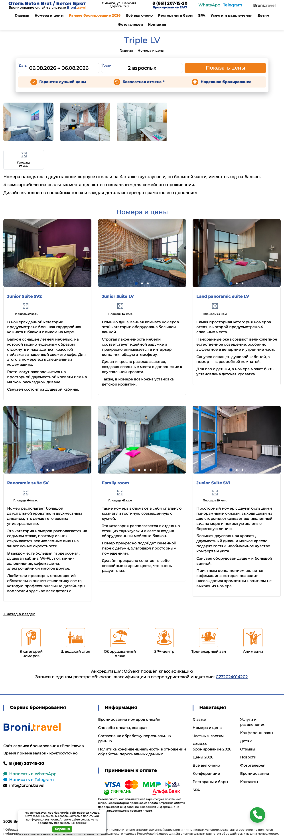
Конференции (206, 774)
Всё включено (139, 15)
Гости (107, 66)
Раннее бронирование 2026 (95, 15)
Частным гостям (208, 736)
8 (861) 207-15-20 (169, 3)
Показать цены (225, 68)
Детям (263, 15)
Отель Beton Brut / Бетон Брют (47, 3)
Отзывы (247, 749)
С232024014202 (232, 676)
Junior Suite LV (118, 296)
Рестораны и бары (175, 15)
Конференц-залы (256, 733)
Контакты (157, 24)
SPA (201, 15)
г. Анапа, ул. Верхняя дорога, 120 (119, 5)
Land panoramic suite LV (222, 296)
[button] (38, 283)
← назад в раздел (19, 614)
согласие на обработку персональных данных (68, 821)
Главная (22, 15)
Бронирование (254, 774)
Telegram (232, 5)
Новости (248, 757)
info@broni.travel (24, 785)
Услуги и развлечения (231, 15)
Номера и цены (49, 15)
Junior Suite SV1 (213, 483)
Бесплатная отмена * (143, 82)
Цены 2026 (203, 757)
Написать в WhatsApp (29, 774)
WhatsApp (209, 5)
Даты (23, 66)
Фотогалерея (130, 24)
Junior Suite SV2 (24, 296)
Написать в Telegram (28, 779)
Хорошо (62, 829)
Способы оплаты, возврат (122, 728)
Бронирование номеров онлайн (129, 719)
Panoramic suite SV (28, 483)
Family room (115, 483)
